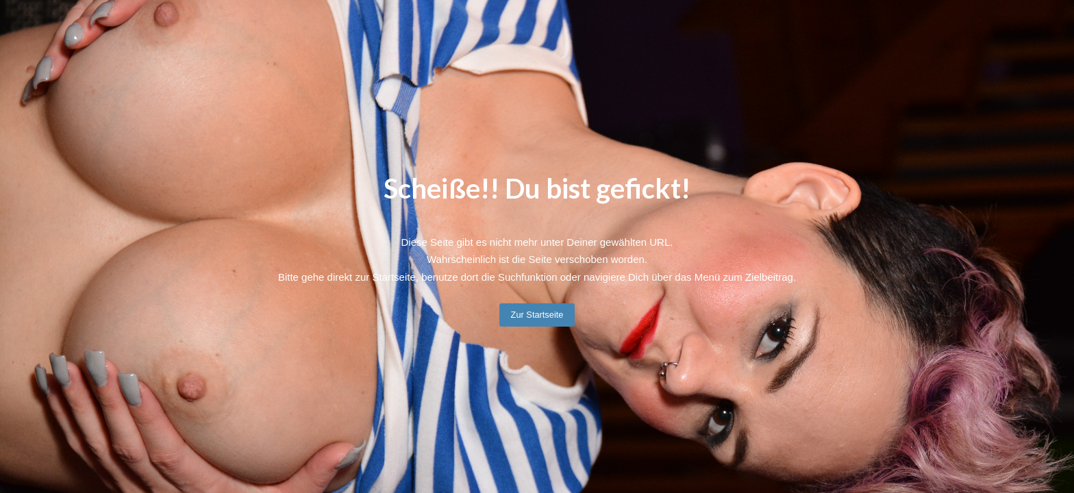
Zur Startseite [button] (537, 314)
